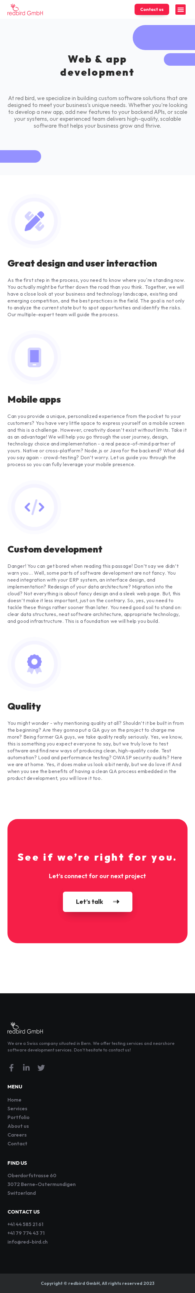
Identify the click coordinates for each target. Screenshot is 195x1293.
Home (14, 1100)
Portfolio (18, 1117)
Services (17, 1108)
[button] (180, 9)
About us (18, 1126)
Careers (17, 1135)
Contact (17, 1143)
